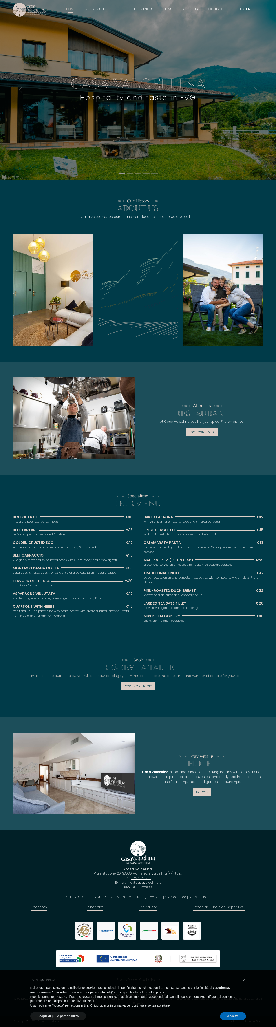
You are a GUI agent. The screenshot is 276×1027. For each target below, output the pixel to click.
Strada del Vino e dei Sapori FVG (219, 907)
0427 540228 (141, 878)
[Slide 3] (146, 173)
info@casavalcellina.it (144, 883)
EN (248, 9)
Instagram (95, 907)
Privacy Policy (126, 980)
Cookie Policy (149, 980)
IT (240, 9)
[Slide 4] (154, 173)
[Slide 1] (130, 173)
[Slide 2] (138, 173)
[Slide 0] (122, 173)
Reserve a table (138, 686)
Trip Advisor (148, 907)
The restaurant (202, 432)
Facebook (39, 907)
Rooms (202, 792)
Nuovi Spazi (255, 1021)
